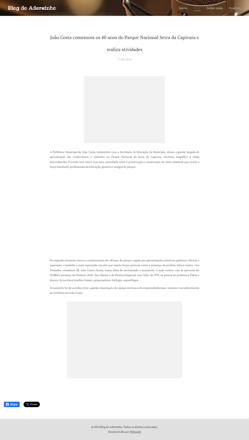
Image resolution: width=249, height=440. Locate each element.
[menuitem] (181, 8)
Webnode (135, 432)
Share (12, 404)
